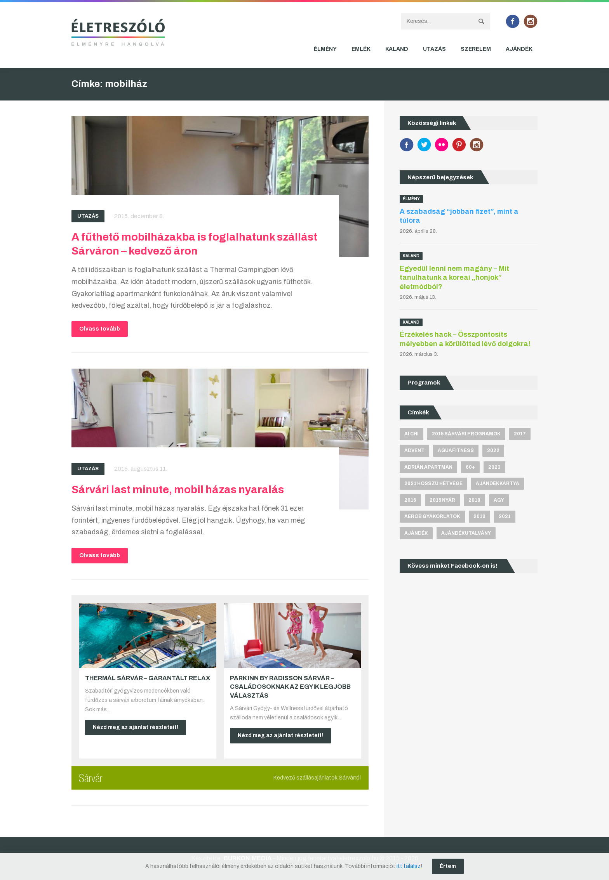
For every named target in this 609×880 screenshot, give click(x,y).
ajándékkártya (497, 483)
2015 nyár (442, 500)
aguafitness (456, 450)
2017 (520, 434)
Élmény (325, 49)
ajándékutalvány (466, 533)
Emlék (361, 49)
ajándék (416, 533)
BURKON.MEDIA (247, 858)
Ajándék (519, 49)
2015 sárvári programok (466, 434)
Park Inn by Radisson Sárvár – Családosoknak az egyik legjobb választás (290, 687)
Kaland (396, 49)
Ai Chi (411, 434)
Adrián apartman (428, 467)
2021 (505, 516)
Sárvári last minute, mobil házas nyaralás (177, 489)
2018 (474, 500)
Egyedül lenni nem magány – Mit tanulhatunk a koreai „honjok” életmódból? (454, 278)
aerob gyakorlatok (432, 516)
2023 (494, 467)
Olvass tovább (99, 329)
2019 (479, 516)
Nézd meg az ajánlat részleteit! (135, 727)
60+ (470, 467)
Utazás (434, 49)
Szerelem (476, 49)
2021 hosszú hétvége (433, 483)
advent (414, 450)
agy (499, 500)
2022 (493, 450)
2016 (410, 500)
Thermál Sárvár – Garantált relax (147, 678)
